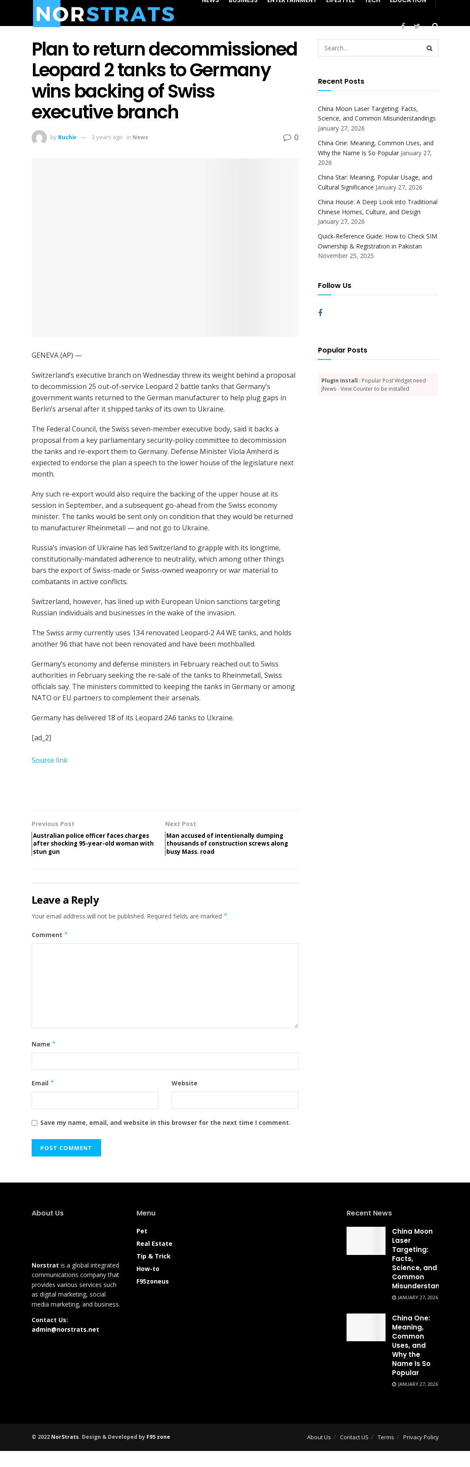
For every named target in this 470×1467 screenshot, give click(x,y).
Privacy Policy (421, 1453)
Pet (141, 1247)
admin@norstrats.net (65, 1346)
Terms (386, 1453)
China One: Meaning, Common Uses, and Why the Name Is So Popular (411, 1361)
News (140, 137)
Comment (50, 951)
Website (185, 1099)
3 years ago (107, 137)
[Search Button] (429, 47)
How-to (147, 1285)
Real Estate (154, 1260)
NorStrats (65, 1453)
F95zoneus (152, 1298)
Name (44, 1060)
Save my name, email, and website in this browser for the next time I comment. (165, 1138)
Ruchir (67, 137)
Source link (50, 760)
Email (43, 1099)
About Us (319, 1453)
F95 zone (158, 1453)
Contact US (354, 1453)
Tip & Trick (153, 1272)
